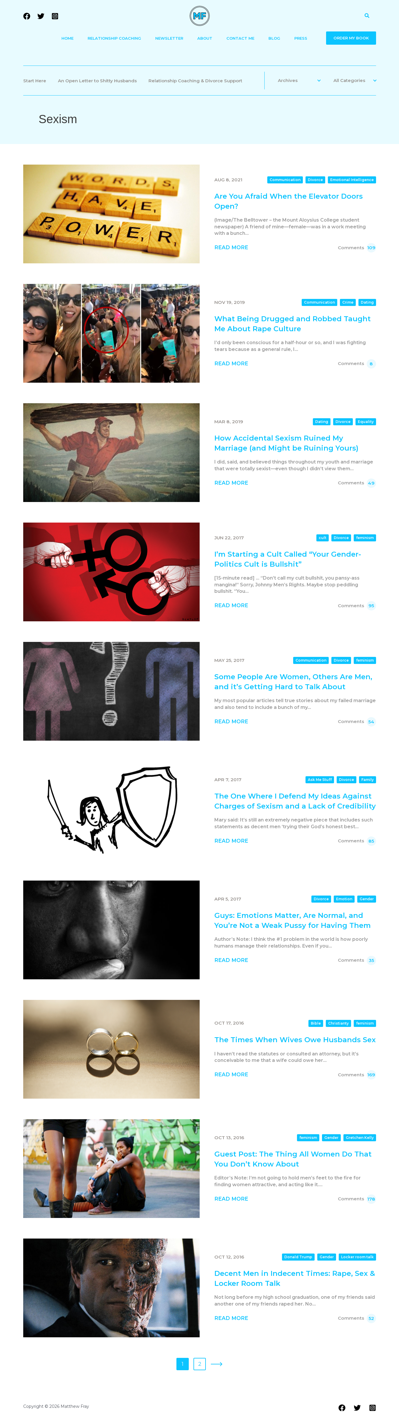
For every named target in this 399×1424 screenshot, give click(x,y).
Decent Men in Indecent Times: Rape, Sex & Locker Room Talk (294, 1278)
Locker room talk (357, 1257)
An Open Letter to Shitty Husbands (97, 80)
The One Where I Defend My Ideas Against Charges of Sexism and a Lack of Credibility (295, 801)
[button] (367, 16)
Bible (316, 1023)
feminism (365, 538)
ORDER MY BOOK (351, 38)
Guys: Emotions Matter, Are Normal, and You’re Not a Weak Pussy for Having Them (292, 920)
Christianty (338, 1023)
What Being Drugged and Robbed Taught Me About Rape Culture (292, 323)
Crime (347, 302)
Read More (231, 247)
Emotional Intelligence (352, 180)
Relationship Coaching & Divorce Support (195, 80)
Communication (285, 180)
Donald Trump (298, 1257)
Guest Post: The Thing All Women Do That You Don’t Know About (293, 1159)
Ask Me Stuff (320, 779)
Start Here (34, 80)
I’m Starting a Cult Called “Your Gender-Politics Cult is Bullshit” (287, 559)
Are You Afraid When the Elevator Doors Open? (288, 201)
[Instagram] (55, 16)
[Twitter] (40, 16)
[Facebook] (26, 16)
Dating (367, 302)
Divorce (315, 180)
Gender (367, 899)
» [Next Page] (217, 1364)
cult (322, 538)
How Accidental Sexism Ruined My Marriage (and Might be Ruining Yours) (286, 443)
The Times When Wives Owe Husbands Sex (295, 1039)
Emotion (344, 899)
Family (367, 779)
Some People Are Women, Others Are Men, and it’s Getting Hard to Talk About (293, 681)
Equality (366, 421)
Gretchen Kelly (360, 1137)
